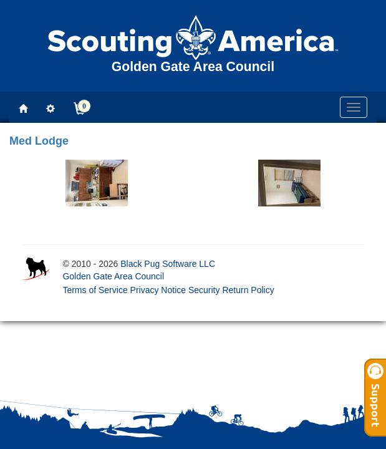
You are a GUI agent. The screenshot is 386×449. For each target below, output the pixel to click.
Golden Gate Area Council (113, 276)
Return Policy (248, 290)
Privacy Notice (158, 290)
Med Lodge (39, 141)
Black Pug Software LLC (167, 264)
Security (204, 290)
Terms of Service (94, 290)
